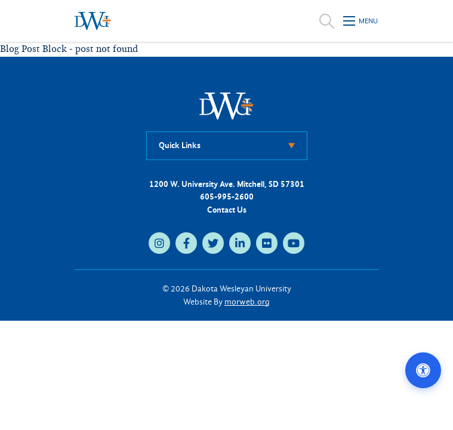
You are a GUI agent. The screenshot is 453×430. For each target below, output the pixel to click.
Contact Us (226, 210)
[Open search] (326, 21)
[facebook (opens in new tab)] (186, 243)
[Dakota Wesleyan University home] (93, 21)
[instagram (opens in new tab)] (159, 243)
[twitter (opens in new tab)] (213, 243)
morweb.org (247, 302)
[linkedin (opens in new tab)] (240, 243)
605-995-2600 (227, 197)
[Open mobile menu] (361, 21)
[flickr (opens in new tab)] (267, 243)
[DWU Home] (226, 105)
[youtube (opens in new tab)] (293, 243)
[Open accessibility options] (423, 370)
